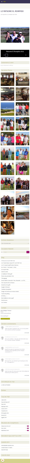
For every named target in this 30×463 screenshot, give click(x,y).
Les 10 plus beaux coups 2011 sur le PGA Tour (11, 263)
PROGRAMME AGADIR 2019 (7, 445)
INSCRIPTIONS (4, 449)
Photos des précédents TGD (7, 276)
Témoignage (4, 278)
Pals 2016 (3, 404)
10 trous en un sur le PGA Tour (8, 260)
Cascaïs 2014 (4, 408)
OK (28, 252)
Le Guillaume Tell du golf (6, 274)
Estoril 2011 (3, 415)
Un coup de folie (4, 269)
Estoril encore (4, 300)
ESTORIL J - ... (4, 296)
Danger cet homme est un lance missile (10, 291)
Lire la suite (27, 332)
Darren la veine (4, 271)
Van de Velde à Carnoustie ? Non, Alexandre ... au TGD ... (13, 280)
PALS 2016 (15, 428)
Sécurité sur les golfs (5, 285)
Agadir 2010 (4, 417)
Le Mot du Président (5, 385)
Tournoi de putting (5, 293)
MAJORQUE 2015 (15, 430)
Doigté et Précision (5, 287)
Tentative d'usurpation (6, 289)
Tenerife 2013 (4, 411)
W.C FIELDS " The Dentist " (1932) (8, 267)
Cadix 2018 (3, 400)
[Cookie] (2, 460)
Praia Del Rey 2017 (5, 402)
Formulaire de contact (5, 318)
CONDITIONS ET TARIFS (6, 447)
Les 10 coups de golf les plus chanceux (9, 265)
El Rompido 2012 (5, 413)
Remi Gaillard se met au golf (7, 298)
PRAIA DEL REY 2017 (15, 426)
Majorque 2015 (4, 406)
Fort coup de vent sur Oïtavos (7, 282)
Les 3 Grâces (4, 302)
